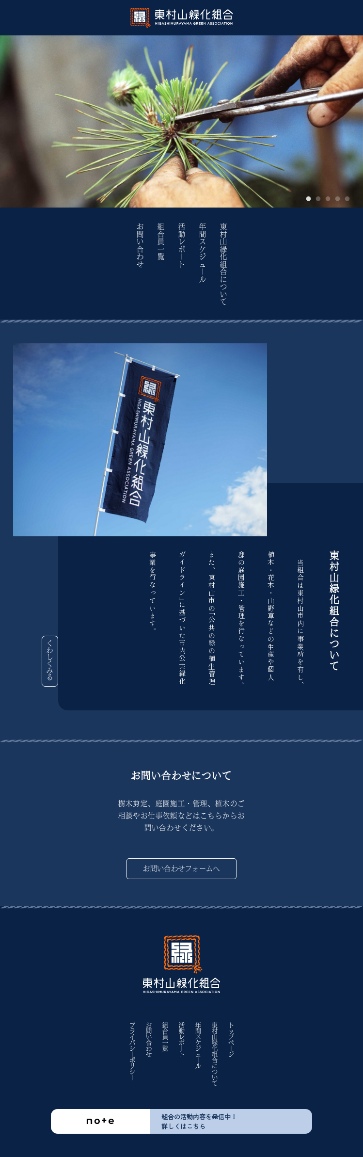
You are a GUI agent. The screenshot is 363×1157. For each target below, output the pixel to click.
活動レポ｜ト (181, 245)
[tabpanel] (181, 121)
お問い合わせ (140, 245)
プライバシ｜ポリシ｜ (132, 1051)
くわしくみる (50, 660)
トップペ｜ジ (231, 1039)
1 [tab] (309, 199)
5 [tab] (347, 199)
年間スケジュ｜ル (202, 253)
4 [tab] (338, 199)
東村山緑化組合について (223, 264)
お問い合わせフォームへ (181, 868)
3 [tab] (328, 199)
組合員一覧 (161, 242)
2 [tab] (318, 199)
